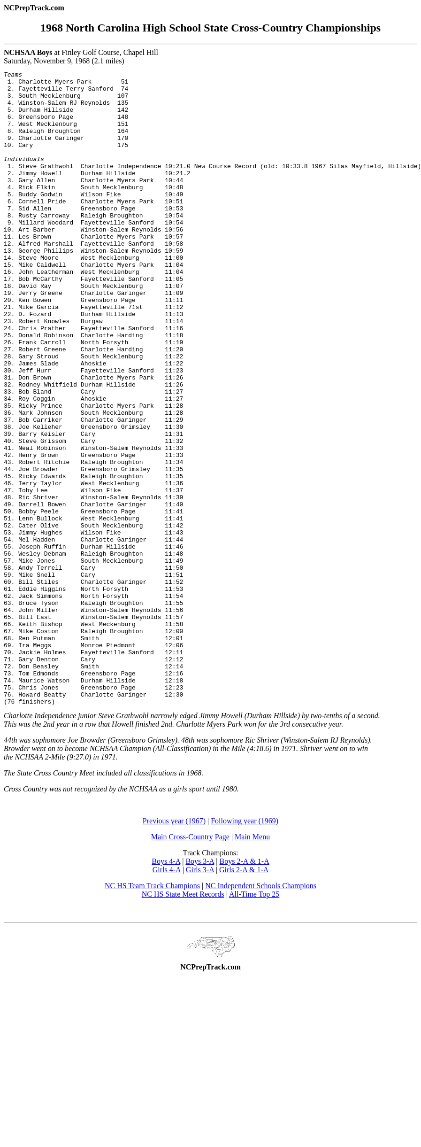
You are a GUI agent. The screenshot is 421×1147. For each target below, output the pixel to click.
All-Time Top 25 (254, 1021)
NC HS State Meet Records (183, 1021)
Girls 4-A (167, 996)
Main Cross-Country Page (190, 964)
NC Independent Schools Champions (260, 1012)
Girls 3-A (200, 996)
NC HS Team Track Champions (152, 1012)
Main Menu (252, 964)
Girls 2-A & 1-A (243, 996)
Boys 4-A (166, 988)
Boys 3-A (199, 988)
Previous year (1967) (174, 948)
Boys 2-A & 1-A (244, 988)
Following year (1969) (244, 948)
